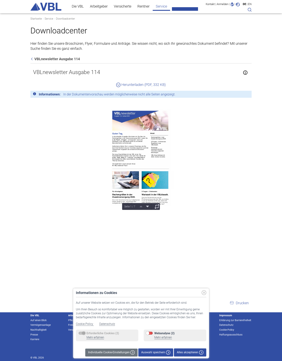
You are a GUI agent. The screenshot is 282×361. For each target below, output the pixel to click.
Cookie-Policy (85, 324)
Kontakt (210, 4)
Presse (34, 334)
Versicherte (122, 6)
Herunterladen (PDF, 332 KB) (141, 84)
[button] (239, 303)
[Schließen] (239, 95)
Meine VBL (185, 9)
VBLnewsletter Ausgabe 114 (66, 72)
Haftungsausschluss (230, 334)
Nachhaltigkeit (38, 329)
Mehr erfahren (95, 337)
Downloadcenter (65, 18)
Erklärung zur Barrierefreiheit (235, 320)
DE (244, 4)
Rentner (143, 6)
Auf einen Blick (38, 320)
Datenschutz (107, 324)
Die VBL (78, 6)
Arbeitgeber (99, 6)
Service (161, 6)
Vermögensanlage (40, 324)
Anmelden (222, 4)
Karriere (34, 339)
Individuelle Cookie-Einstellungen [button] (111, 352)
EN (250, 4)
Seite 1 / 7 (129, 206)
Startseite (36, 18)
